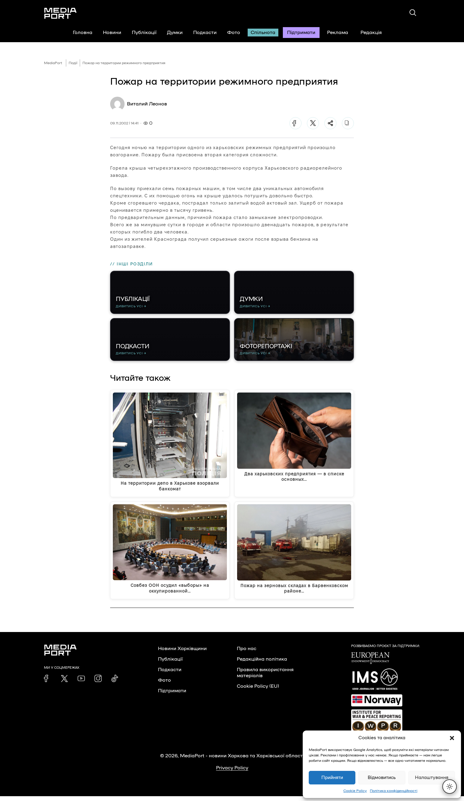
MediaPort (53, 63)
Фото (233, 32)
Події (73, 63)
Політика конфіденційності (393, 791)
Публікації (144, 32)
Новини (112, 32)
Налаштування (431, 777)
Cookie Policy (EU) (258, 691)
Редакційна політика (262, 664)
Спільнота (263, 32)
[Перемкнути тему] (449, 786)
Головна (82, 32)
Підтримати (301, 32)
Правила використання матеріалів (265, 677)
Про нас (246, 653)
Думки (175, 32)
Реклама (337, 32)
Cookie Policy (355, 791)
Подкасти (205, 32)
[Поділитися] (330, 123)
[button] (452, 738)
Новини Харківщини (182, 653)
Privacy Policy (232, 772)
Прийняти (332, 777)
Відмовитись (382, 777)
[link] (47, 683)
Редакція (374, 32)
